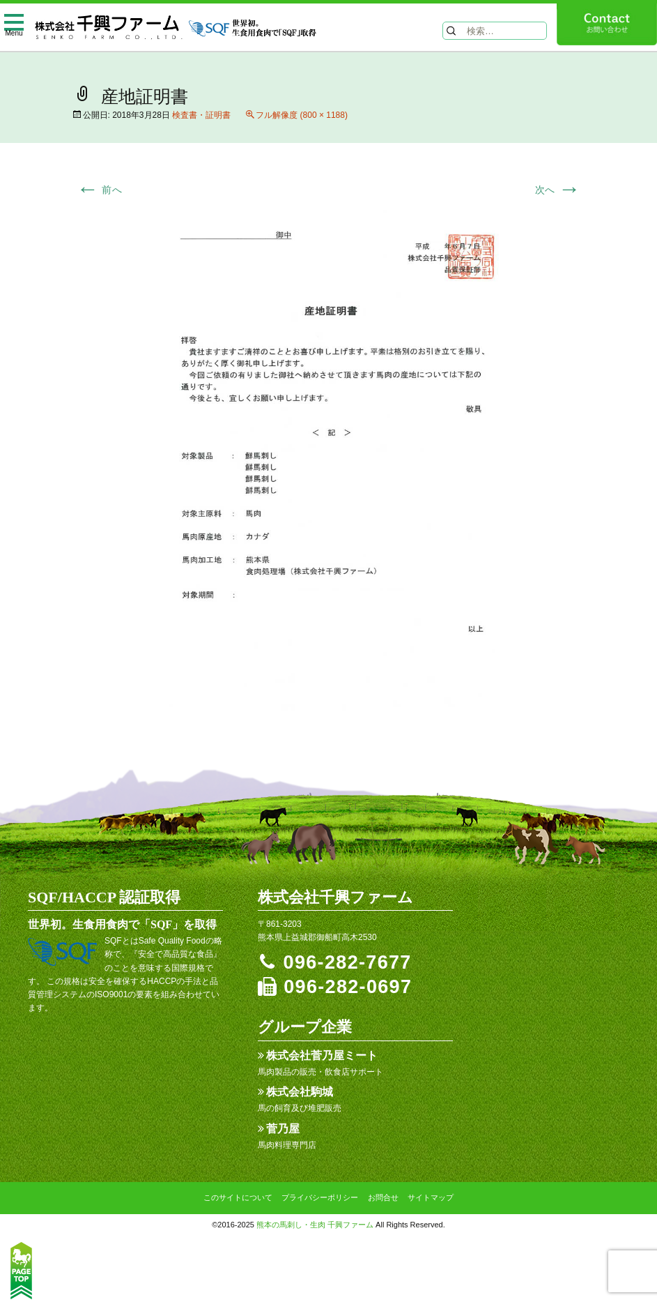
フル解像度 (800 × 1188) (302, 115)
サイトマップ (431, 1197)
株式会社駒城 (299, 1092)
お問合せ (383, 1197)
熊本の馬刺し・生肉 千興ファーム (314, 1224)
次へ (558, 189)
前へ (100, 189)
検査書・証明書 (201, 115)
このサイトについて (237, 1197)
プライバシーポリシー (319, 1197)
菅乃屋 (283, 1129)
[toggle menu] (14, 23)
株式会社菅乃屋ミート (322, 1055)
